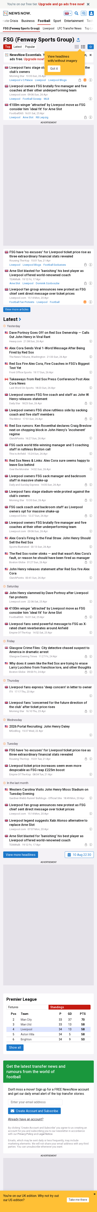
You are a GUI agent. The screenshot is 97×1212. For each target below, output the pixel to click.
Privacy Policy (25, 1134)
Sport (57, 21)
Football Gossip (32, 98)
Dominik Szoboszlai (47, 283)
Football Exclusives (54, 264)
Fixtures (13, 1007)
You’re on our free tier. (45, 4)
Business (28, 21)
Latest (18, 46)
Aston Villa (27, 1034)
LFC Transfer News (70, 28)
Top (7, 46)
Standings (57, 1007)
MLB (46, 98)
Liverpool (48, 28)
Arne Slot (28, 117)
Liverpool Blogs (57, 80)
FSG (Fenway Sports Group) (21, 28)
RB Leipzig (42, 117)
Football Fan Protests (21, 302)
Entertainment (74, 21)
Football (44, 21)
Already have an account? (25, 1119)
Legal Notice (46, 1134)
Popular (30, 46)
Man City (26, 1019)
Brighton (26, 1039)
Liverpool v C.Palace (21, 80)
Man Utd (26, 1024)
